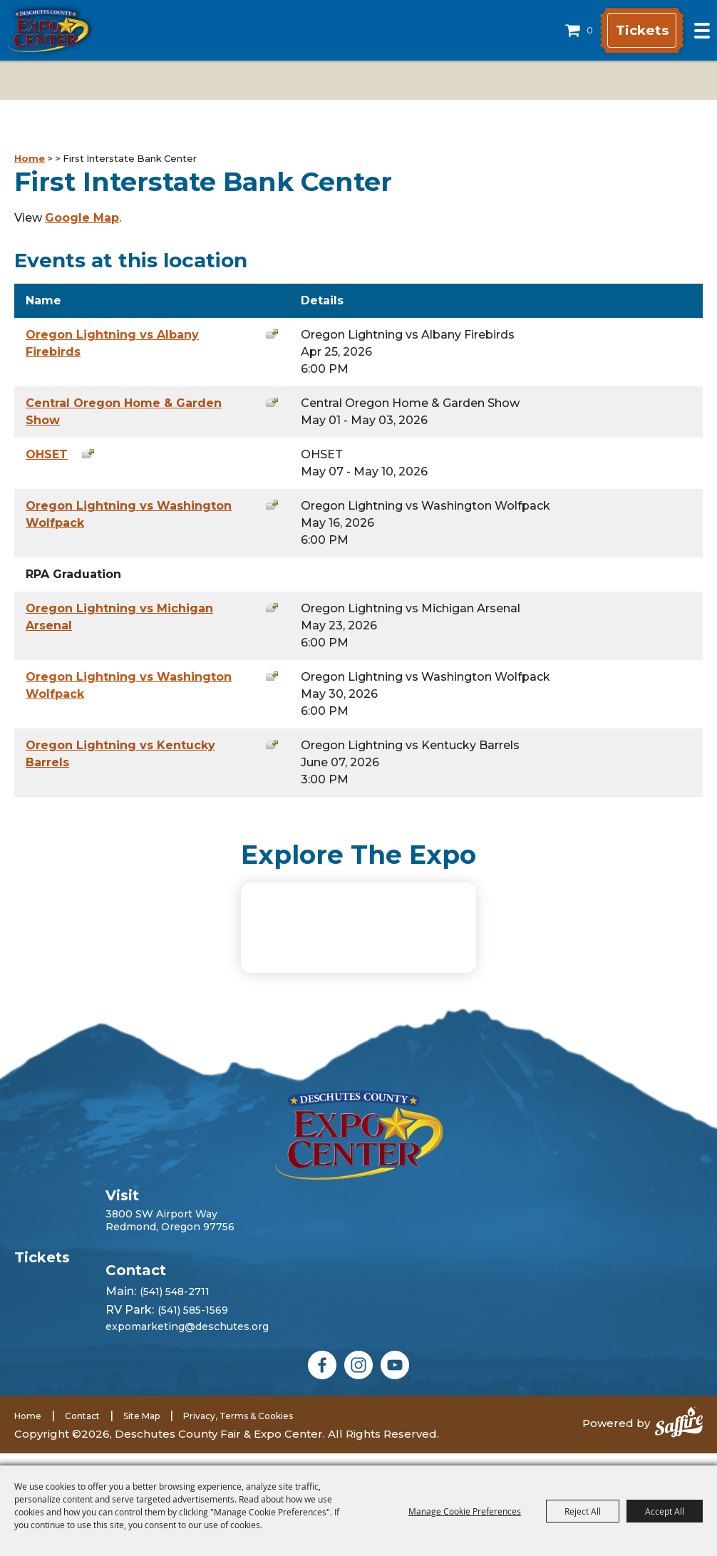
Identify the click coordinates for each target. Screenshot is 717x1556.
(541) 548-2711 (175, 1303)
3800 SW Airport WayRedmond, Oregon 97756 (169, 1232)
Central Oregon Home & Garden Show (124, 411)
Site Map (141, 1428)
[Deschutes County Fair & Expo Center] (48, 30)
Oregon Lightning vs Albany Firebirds (112, 343)
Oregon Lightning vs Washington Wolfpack (129, 514)
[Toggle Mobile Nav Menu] (702, 30)
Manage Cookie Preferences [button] (464, 1511)
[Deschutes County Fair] (359, 1147)
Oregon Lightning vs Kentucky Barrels (120, 753)
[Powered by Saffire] (679, 1435)
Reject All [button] (582, 1511)
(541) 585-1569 (193, 1322)
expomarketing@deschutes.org (187, 1338)
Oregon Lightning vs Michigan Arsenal (119, 617)
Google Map (82, 218)
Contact (82, 1428)
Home (29, 158)
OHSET (47, 454)
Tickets (633, 30)
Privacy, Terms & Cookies (238, 1428)
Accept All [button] (664, 1511)
